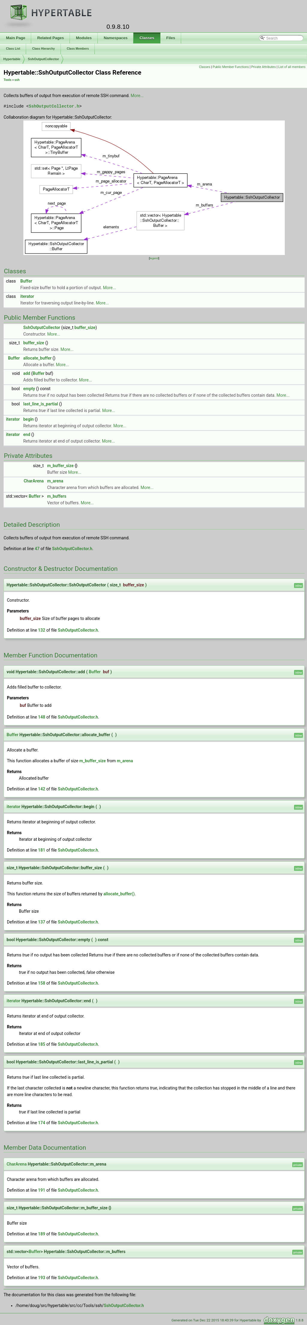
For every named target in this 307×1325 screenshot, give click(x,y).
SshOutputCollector (43, 59)
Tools (7, 80)
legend (154, 258)
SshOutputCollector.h (54, 106)
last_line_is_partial (40, 404)
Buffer (26, 281)
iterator (27, 296)
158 (41, 983)
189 (41, 1234)
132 (41, 630)
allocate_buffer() (119, 893)
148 (41, 717)
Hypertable (11, 59)
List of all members (292, 67)
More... (137, 95)
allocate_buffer (37, 358)
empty (29, 388)
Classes (204, 67)
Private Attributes (263, 67)
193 (41, 1277)
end (26, 434)
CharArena (34, 481)
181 (41, 850)
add (26, 373)
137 (41, 922)
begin (28, 419)
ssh (16, 80)
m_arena (55, 481)
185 (41, 1044)
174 (41, 1122)
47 (37, 548)
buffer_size (84, 327)
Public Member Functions (231, 67)
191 (41, 1190)
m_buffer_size (60, 465)
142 (41, 789)
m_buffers (56, 496)
